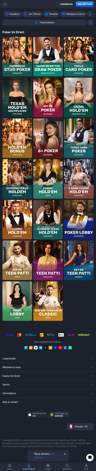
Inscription (85, 4)
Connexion (66, 4)
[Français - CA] (80, 426)
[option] (12, 14)
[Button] (5, 4)
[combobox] (80, 426)
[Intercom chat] (90, 457)
